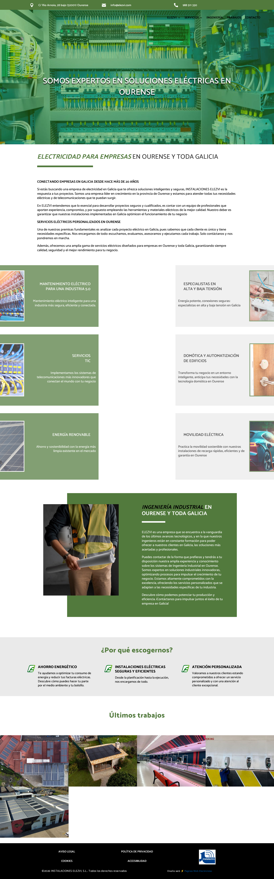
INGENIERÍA (215, 17)
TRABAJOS (234, 17)
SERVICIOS (192, 17)
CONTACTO (252, 17)
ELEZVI (172, 17)
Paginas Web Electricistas (198, 871)
